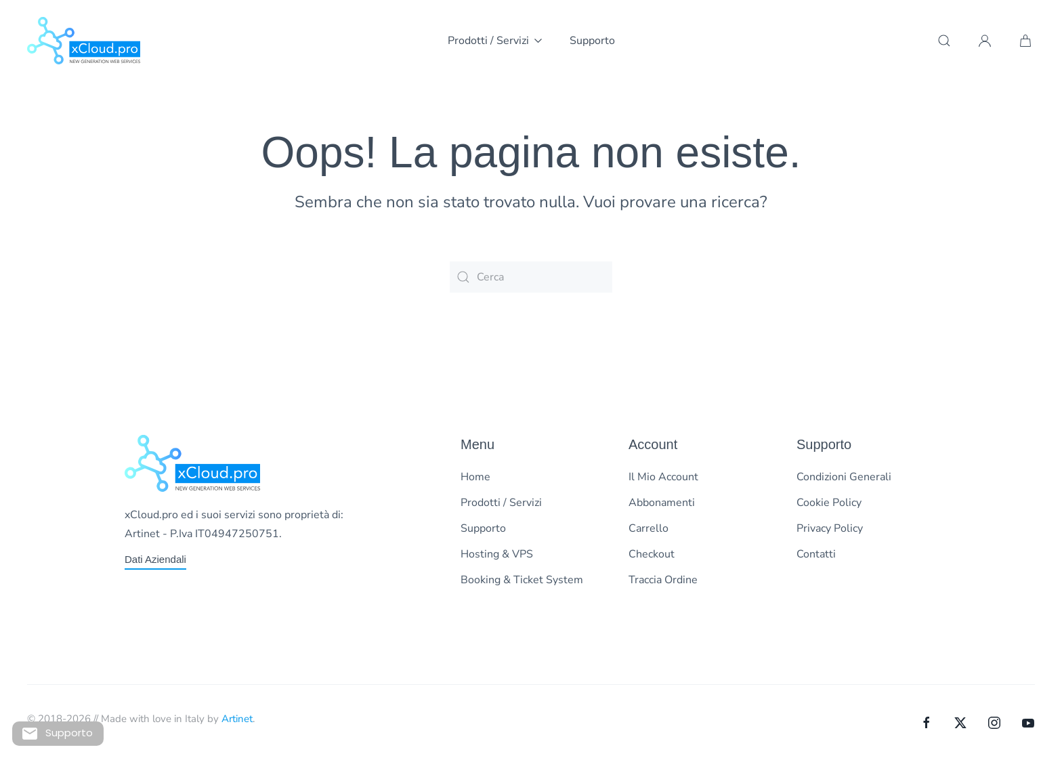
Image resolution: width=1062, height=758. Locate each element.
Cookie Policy (829, 502)
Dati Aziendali (155, 559)
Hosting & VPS (497, 554)
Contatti (816, 554)
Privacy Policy (829, 528)
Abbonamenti (662, 502)
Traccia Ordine (663, 579)
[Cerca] (531, 277)
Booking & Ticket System (522, 579)
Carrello (648, 528)
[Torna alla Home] (83, 41)
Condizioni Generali (843, 476)
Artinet (237, 718)
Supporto (592, 40)
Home (475, 476)
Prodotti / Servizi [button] (495, 40)
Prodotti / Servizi (501, 502)
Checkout (652, 554)
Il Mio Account (663, 476)
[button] (944, 41)
